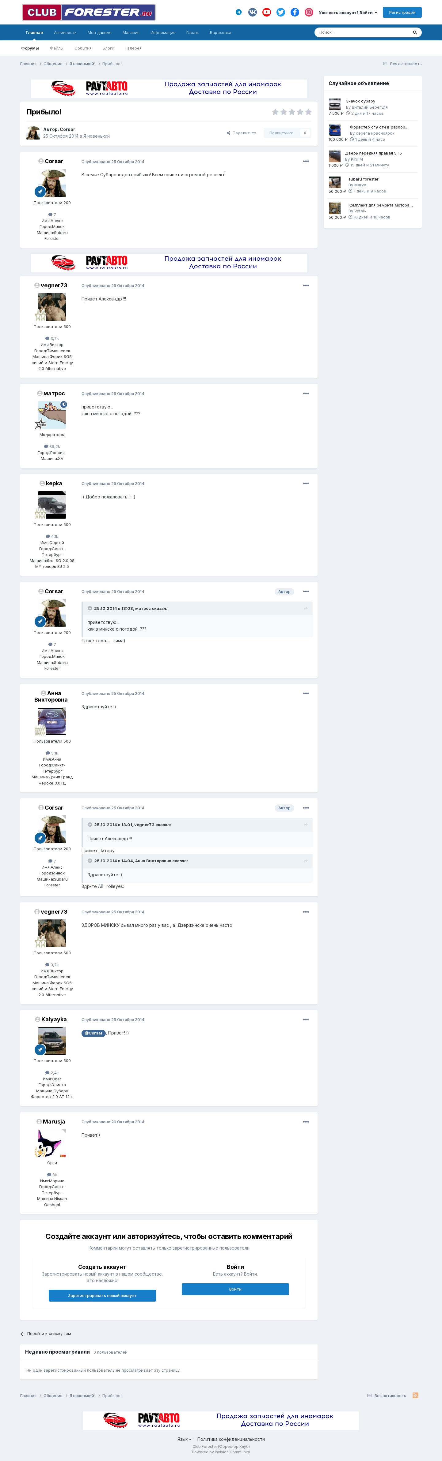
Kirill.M (357, 159)
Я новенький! (97, 136)
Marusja (54, 1121)
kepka (54, 483)
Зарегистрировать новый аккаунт (102, 1295)
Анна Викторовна (51, 696)
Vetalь (360, 210)
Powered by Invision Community (221, 1452)
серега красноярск (375, 133)
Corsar (67, 129)
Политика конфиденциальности (231, 1439)
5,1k (52, 753)
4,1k (52, 536)
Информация (163, 32)
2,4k (52, 1072)
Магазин (131, 32)
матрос (54, 393)
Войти (235, 1289)
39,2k (52, 446)
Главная (34, 35)
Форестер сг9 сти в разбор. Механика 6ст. (378, 127)
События (83, 48)
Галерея (133, 48)
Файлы (56, 48)
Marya (360, 184)
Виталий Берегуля (370, 107)
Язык (184, 1439)
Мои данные (100, 32)
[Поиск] (344, 32)
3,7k (52, 338)
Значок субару (360, 101)
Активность (65, 32)
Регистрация (402, 12)
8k (52, 1174)
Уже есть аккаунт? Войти (348, 12)
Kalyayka (54, 1019)
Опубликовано (113, 161)
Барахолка (220, 32)
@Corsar (94, 1033)
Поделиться (241, 132)
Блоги (108, 48)
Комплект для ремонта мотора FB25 (379, 205)
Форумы (30, 48)
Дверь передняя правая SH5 (373, 153)
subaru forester (364, 179)
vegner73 (54, 285)
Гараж (192, 32)
